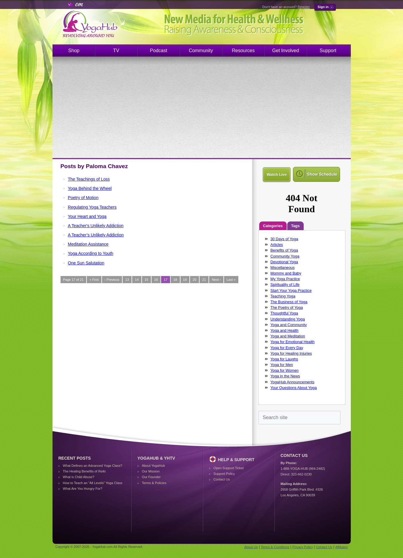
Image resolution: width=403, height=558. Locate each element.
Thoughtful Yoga (284, 313)
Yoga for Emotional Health (293, 342)
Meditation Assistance (88, 244)
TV (116, 50)
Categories (273, 226)
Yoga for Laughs (284, 359)
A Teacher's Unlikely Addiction (95, 225)
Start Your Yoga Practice (291, 290)
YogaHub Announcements (293, 382)
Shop (73, 50)
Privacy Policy (302, 547)
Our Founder (151, 477)
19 (185, 279)
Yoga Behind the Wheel (90, 188)
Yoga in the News (285, 376)
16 (156, 279)
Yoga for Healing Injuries (291, 353)
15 (146, 279)
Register (304, 7)
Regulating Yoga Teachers (92, 207)
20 (194, 279)
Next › (216, 279)
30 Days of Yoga (284, 239)
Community (201, 50)
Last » (231, 279)
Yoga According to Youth (90, 253)
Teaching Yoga (283, 296)
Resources (243, 50)
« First (94, 279)
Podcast (158, 50)
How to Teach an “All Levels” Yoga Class (93, 483)
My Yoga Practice (285, 279)
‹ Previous (112, 279)
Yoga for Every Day (287, 347)
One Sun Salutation (86, 263)
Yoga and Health (285, 330)
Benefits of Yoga (284, 250)
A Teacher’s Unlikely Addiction (96, 234)
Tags (295, 226)
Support (327, 50)
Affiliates (341, 547)
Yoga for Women (285, 370)
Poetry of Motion (83, 197)
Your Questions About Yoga (294, 387)
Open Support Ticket (229, 468)
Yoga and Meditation (288, 336)
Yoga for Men (282, 364)
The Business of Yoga (289, 302)
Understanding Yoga (288, 319)
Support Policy (224, 473)
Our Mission (151, 471)
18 (175, 279)
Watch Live (277, 174)
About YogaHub (153, 465)
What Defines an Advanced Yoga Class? (92, 465)
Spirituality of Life (285, 284)
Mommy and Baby (286, 273)
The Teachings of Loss (89, 179)
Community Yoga (285, 256)
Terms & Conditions (275, 547)
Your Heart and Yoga (87, 216)
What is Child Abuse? (79, 477)
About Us (251, 547)
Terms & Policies (154, 483)
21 (204, 279)
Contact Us (222, 479)
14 (136, 279)
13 (127, 279)
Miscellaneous (283, 267)
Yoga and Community (289, 325)
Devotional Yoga (284, 262)
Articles (277, 244)
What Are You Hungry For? (82, 488)
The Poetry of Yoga (287, 307)
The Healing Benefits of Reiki (84, 471)
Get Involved (285, 50)
